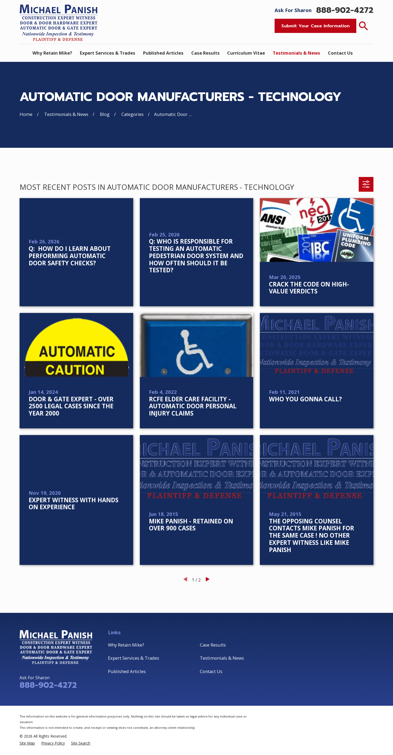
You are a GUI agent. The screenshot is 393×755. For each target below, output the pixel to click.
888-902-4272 (344, 10)
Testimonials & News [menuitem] (296, 53)
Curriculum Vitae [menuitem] (246, 53)
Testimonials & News (222, 658)
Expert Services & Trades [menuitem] (107, 53)
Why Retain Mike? (126, 645)
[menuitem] (27, 743)
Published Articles (127, 671)
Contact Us (211, 671)
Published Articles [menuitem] (163, 53)
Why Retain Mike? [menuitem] (52, 53)
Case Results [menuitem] (205, 53)
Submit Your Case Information (315, 25)
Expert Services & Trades (133, 658)
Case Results (213, 645)
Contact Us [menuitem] (340, 53)
